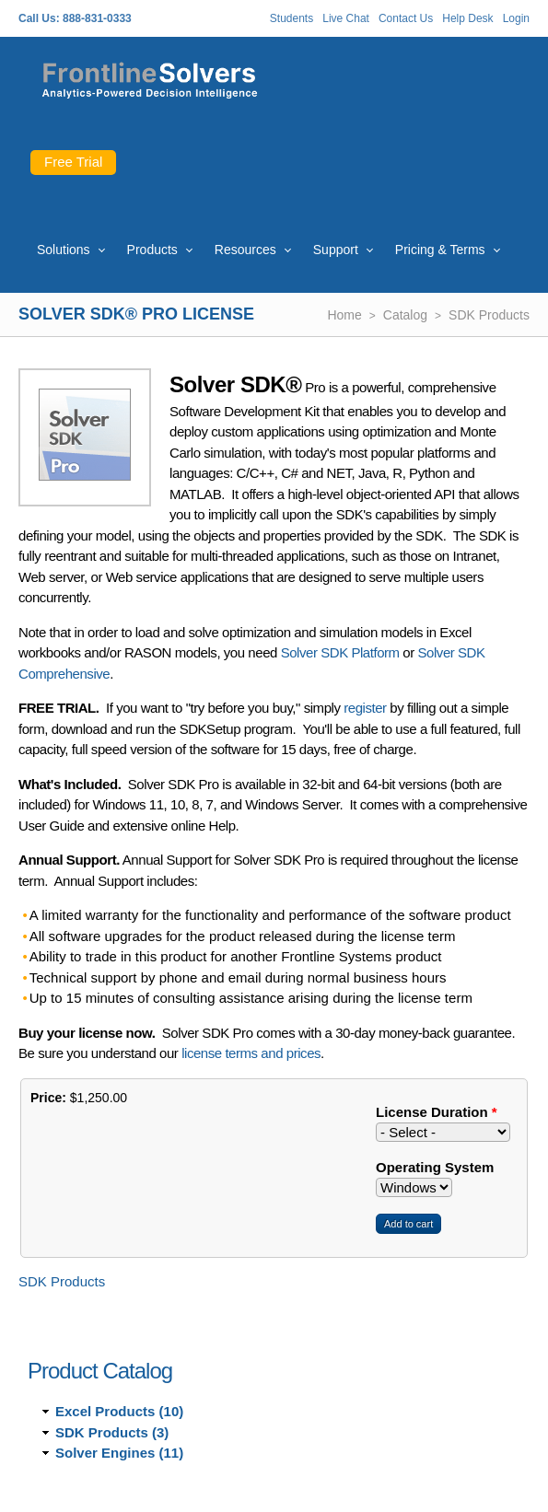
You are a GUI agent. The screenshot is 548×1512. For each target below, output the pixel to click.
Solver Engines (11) (119, 1452)
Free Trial (73, 161)
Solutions (63, 249)
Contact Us (406, 18)
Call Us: (39, 18)
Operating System (435, 1167)
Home (344, 315)
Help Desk (467, 18)
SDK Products (489, 315)
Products (152, 249)
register (365, 707)
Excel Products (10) (119, 1411)
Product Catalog (100, 1370)
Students (291, 18)
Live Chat (345, 18)
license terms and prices (251, 1053)
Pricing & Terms (440, 249)
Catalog (405, 315)
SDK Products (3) (112, 1432)
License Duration (436, 1112)
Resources (245, 249)
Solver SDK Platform (340, 652)
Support (335, 249)
